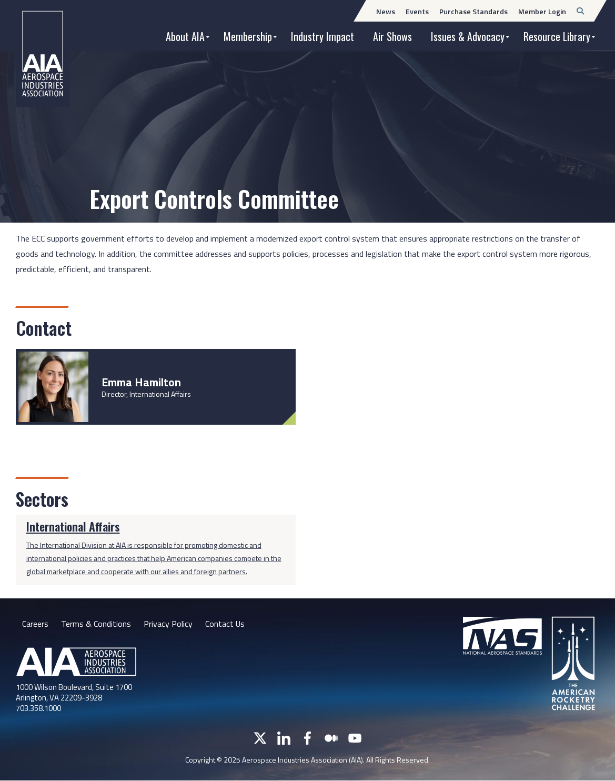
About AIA (185, 36)
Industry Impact (322, 36)
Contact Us (225, 623)
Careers (35, 623)
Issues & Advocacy (468, 36)
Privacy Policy (168, 623)
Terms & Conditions (96, 623)
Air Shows (392, 36)
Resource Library (556, 36)
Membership (248, 36)
